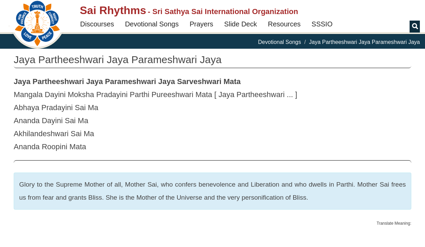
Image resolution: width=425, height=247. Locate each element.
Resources (284, 24)
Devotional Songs (152, 24)
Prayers (201, 24)
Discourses (97, 24)
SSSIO (322, 24)
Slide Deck (240, 24)
